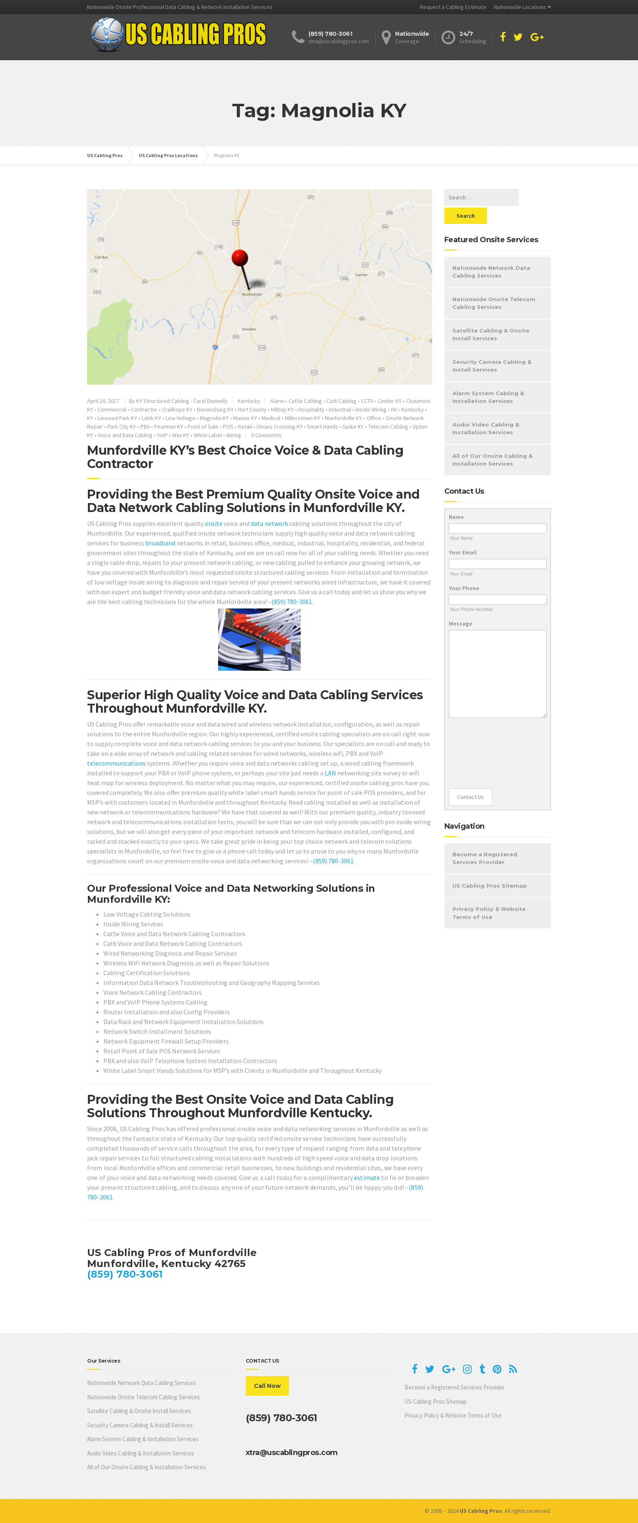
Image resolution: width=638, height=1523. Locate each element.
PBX (145, 426)
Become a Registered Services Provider (484, 840)
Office (374, 418)
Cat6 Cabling (341, 401)
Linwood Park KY (117, 418)
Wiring (233, 435)
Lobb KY (151, 418)
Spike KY (353, 426)
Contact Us (470, 778)
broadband (160, 543)
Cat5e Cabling (305, 401)
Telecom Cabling (388, 426)
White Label (208, 435)
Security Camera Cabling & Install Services (491, 347)
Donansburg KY (215, 409)
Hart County (252, 409)
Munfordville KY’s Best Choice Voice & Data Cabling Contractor (245, 457)
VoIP (162, 435)
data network (269, 523)
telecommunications (116, 763)
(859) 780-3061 (291, 601)
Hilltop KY (282, 409)
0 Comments (266, 435)
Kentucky (249, 401)
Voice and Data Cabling (125, 435)
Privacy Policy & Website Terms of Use (489, 894)
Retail (245, 426)
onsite (214, 523)
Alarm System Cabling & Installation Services (488, 379)
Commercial (112, 409)
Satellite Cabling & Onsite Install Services (490, 316)
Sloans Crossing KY (279, 426)
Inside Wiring (371, 409)
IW (394, 409)
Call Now (267, 1386)
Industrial (340, 409)
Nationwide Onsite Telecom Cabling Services (493, 285)
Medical (271, 418)
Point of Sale (203, 426)
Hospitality (311, 409)
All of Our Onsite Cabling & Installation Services (492, 441)
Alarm (277, 401)
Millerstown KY (302, 418)
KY (90, 418)
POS (228, 426)
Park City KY (121, 426)
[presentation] (482, 735)
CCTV (367, 401)
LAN (330, 773)
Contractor (144, 409)
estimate (367, 1177)
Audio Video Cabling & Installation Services (485, 410)
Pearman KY (168, 426)
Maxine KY (245, 418)
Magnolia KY (214, 418)
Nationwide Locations (520, 7)
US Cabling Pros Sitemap (489, 867)
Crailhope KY (177, 409)
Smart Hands (322, 426)
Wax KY (180, 435)
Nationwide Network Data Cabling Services (491, 253)
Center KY (390, 401)
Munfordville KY (343, 418)
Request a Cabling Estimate (453, 7)
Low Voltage (180, 418)
